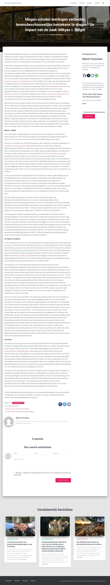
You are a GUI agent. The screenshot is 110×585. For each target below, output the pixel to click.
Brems (63, 307)
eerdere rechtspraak (30, 153)
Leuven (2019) (16, 94)
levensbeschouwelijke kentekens (25, 411)
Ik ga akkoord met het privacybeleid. (93, 112)
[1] (37, 119)
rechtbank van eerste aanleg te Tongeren (18, 146)
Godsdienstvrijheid (18, 402)
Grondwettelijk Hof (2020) (13, 99)
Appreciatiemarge (13, 406)
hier (101, 89)
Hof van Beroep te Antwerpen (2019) (57, 94)
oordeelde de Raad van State (60, 86)
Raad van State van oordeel (23, 255)
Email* (89, 105)
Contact (97, 3)
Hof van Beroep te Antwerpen (56, 153)
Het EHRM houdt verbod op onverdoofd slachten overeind (88, 543)
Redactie (89, 3)
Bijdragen (73, 3)
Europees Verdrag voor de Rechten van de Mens (21, 81)
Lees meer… (23, 559)
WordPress (78, 581)
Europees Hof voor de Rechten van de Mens (17, 408)
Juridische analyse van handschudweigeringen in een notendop (19, 544)
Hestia (61, 581)
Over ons (81, 3)
